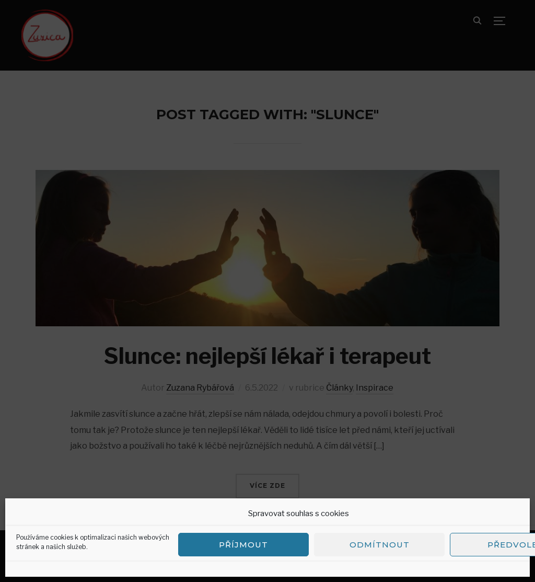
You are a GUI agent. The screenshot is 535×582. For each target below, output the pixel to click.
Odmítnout (380, 545)
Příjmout (243, 545)
